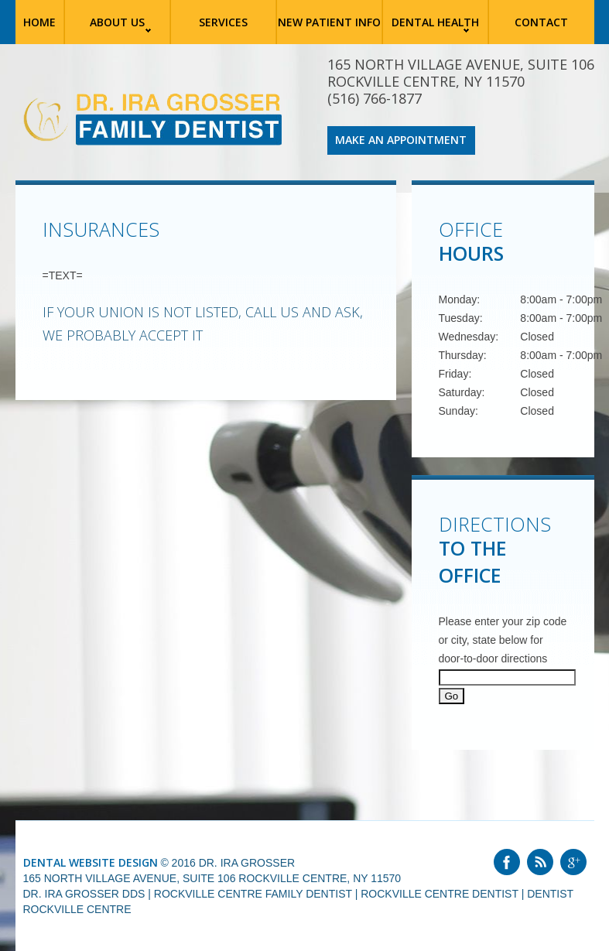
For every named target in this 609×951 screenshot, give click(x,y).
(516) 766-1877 (374, 98)
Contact (541, 22)
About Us (117, 22)
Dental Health (435, 22)
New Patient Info (329, 22)
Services (223, 22)
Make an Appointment (401, 139)
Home (39, 21)
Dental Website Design (90, 862)
